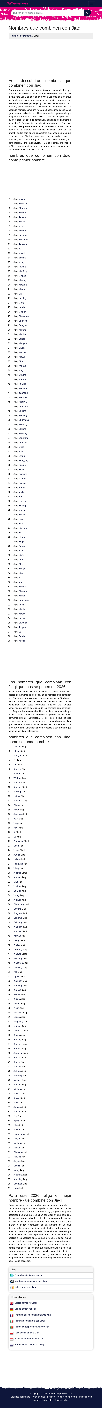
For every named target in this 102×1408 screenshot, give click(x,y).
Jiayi (21, 523)
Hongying (23, 460)
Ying (21, 370)
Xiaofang (23, 271)
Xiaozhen (23, 239)
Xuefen (22, 212)
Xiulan (22, 596)
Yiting (21, 447)
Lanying (22, 501)
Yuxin (21, 451)
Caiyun (22, 546)
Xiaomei (23, 397)
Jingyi (21, 541)
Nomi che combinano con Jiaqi (30, 1321)
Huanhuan (24, 600)
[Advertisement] (40, 58)
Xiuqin (22, 609)
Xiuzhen (23, 528)
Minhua (22, 478)
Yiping (22, 199)
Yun (20, 496)
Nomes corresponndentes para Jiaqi (32, 1327)
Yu (20, 248)
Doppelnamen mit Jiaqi (26, 1309)
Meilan (22, 492)
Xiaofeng (23, 415)
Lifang (22, 456)
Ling (21, 519)
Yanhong (23, 424)
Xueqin (22, 641)
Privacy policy (62, 1400)
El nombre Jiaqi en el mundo (29, 1275)
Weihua (22, 366)
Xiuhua (22, 221)
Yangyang (24, 438)
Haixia (22, 307)
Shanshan (24, 316)
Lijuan (22, 348)
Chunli (22, 559)
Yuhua (22, 487)
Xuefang (23, 433)
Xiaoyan (23, 343)
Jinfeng (22, 505)
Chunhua (23, 406)
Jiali (20, 532)
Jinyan (22, 469)
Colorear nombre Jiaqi (25, 1287)
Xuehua (22, 586)
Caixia (22, 636)
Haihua (22, 267)
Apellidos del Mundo (20, 1397)
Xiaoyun (23, 285)
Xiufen (22, 555)
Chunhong (24, 420)
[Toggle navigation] (91, 3)
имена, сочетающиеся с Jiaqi (29, 1344)
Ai (20, 577)
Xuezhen (23, 203)
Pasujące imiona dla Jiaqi (27, 1333)
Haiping (22, 298)
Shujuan (23, 591)
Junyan (22, 627)
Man (21, 582)
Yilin (21, 550)
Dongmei (23, 325)
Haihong (23, 235)
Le (20, 632)
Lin (20, 294)
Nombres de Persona (21, 36)
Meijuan (22, 276)
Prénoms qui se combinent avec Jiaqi (33, 1315)
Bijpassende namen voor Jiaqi (29, 1338)
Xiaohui (22, 614)
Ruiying (22, 384)
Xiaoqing (23, 474)
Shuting (22, 258)
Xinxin (22, 289)
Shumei (22, 230)
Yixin (21, 226)
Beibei (22, 339)
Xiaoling (23, 334)
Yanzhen (23, 352)
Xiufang (22, 330)
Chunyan (23, 208)
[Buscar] (87, 13)
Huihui (22, 605)
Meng (21, 303)
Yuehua (22, 379)
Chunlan (23, 442)
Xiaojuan (23, 483)
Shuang (22, 429)
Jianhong (23, 393)
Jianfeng (23, 217)
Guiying (22, 375)
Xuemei (22, 465)
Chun (21, 361)
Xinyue (22, 357)
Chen (21, 564)
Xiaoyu (22, 568)
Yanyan (22, 510)
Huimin (22, 618)
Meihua (22, 312)
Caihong (23, 623)
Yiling (21, 262)
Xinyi (21, 573)
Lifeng (22, 537)
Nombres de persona (67, 1397)
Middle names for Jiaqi (26, 1303)
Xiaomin (23, 402)
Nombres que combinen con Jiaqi (31, 1281)
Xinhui (22, 514)
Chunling (23, 321)
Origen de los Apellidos (43, 1397)
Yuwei (22, 253)
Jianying (23, 244)
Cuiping (22, 411)
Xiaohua (23, 388)
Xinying (22, 280)
